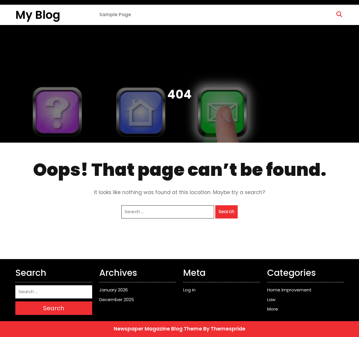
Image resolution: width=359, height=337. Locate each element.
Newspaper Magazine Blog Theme (158, 328)
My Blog (37, 15)
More (272, 309)
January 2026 (113, 290)
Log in (189, 290)
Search (226, 211)
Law (271, 299)
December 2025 (116, 299)
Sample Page (115, 14)
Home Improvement (289, 290)
